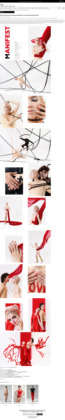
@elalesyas (20, 372)
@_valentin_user (12, 375)
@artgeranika (20, 377)
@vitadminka (10, 369)
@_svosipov (10, 376)
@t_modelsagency (24, 371)
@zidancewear (5, 377)
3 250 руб (19, 395)
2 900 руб (32, 395)
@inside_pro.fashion (9, 373)
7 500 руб (6, 395)
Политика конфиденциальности (33, 417)
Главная (1, 10)
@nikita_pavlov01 (27, 376)
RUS (60, 1)
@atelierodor (15, 377)
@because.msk (10, 377)
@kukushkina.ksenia (13, 370)
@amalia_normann (11, 371)
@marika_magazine (13, 367)
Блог (4, 10)
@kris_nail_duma (15, 374)
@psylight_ (18, 376)
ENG (63, 1)
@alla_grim (10, 372)
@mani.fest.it (7, 374)
